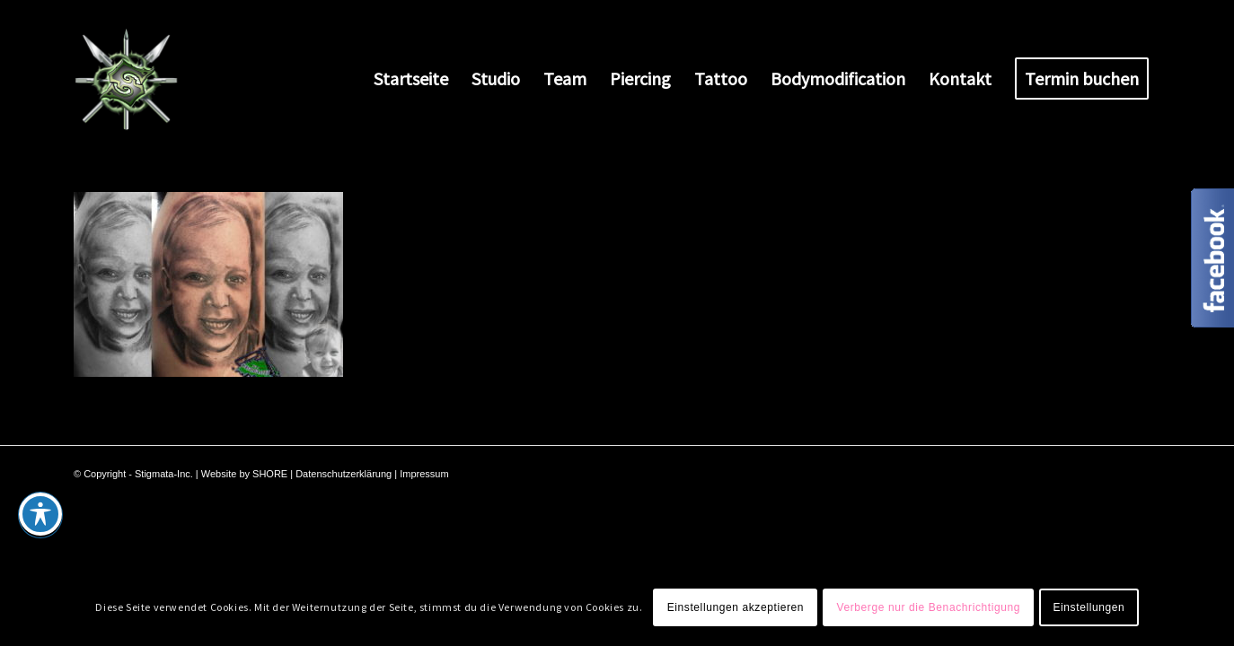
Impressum (424, 473)
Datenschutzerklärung (343, 473)
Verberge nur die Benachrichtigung (928, 607)
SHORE (269, 473)
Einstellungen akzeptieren (735, 607)
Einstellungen (1088, 607)
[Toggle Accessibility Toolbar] (40, 514)
